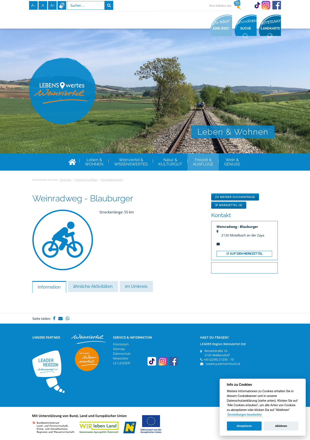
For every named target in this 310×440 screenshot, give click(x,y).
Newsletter (121, 358)
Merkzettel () (228, 205)
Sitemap (119, 349)
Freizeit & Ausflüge (86, 179)
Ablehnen (281, 426)
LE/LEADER (121, 363)
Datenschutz (122, 353)
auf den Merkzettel (244, 253)
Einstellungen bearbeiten (244, 415)
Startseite (65, 179)
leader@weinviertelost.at (223, 364)
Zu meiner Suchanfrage (235, 197)
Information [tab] (49, 287)
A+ (52, 5)
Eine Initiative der (220, 5)
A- (33, 5)
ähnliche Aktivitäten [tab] (93, 286)
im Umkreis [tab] (136, 286)
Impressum (121, 344)
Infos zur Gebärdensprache (61, 5)
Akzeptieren (244, 426)
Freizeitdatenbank (111, 179)
